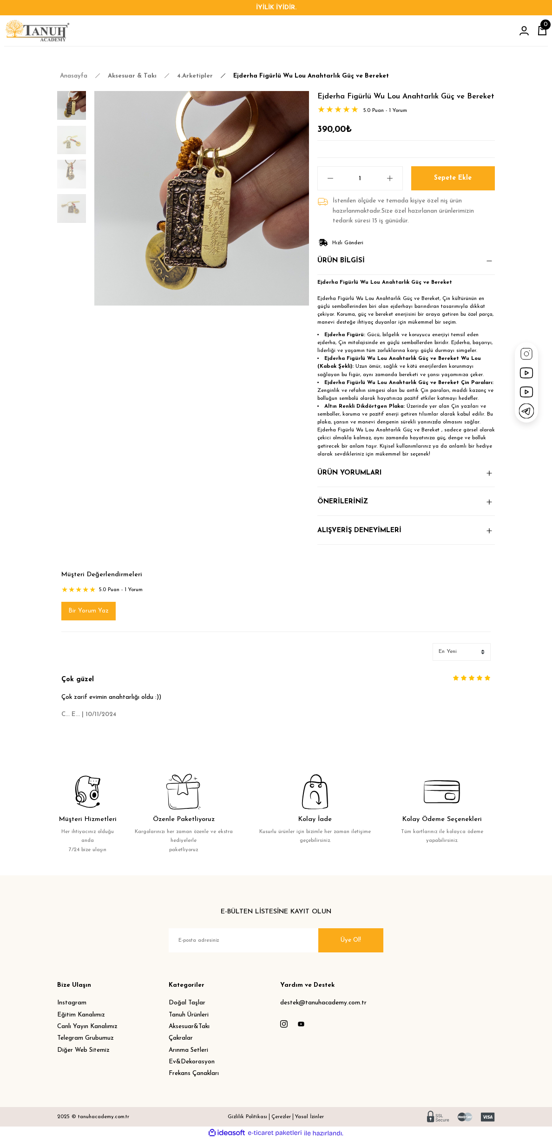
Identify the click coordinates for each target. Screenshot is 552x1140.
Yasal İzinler (309, 1117)
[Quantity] (360, 178)
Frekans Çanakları (194, 1074)
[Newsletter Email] (276, 941)
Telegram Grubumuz (85, 1039)
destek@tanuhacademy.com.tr (323, 1003)
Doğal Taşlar (187, 1003)
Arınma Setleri (188, 1050)
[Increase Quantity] (394, 178)
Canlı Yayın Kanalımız (87, 1026)
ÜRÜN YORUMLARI (349, 472)
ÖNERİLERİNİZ (342, 501)
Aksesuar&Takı (189, 1026)
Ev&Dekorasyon (192, 1062)
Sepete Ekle (453, 178)
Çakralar (181, 1039)
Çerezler (281, 1117)
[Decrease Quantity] (325, 178)
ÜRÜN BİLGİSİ (341, 260)
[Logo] (37, 31)
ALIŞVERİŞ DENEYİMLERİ (359, 530)
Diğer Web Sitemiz (83, 1050)
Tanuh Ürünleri (189, 1015)
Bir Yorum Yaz (88, 611)
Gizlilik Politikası (247, 1117)
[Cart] (542, 30)
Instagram (71, 1003)
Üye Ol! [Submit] (351, 941)
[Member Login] (524, 30)
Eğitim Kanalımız (81, 1015)
